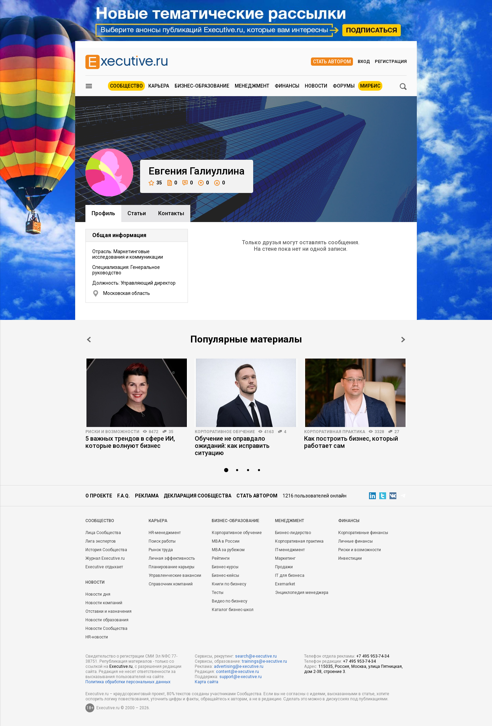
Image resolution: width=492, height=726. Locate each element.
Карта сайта (206, 681)
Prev (88, 339)
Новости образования (106, 620)
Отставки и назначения (108, 611)
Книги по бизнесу (229, 584)
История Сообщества (106, 549)
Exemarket (285, 584)
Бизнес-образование (202, 86)
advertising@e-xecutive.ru (238, 666)
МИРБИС (370, 86)
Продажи (284, 567)
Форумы (344, 86)
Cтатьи (136, 213)
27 (396, 431)
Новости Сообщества (106, 628)
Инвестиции (350, 558)
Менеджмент (252, 86)
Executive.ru (121, 666)
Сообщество (126, 86)
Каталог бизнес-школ (233, 609)
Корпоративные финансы (363, 532)
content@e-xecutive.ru (237, 671)
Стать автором (332, 61)
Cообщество (99, 520)
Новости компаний (103, 602)
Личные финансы (355, 541)
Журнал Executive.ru (105, 558)
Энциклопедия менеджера (301, 592)
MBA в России (226, 541)
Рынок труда (161, 549)
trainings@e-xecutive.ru (264, 661)
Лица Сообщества (103, 532)
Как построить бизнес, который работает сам (351, 442)
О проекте (98, 495)
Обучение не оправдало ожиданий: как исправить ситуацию (232, 445)
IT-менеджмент (290, 549)
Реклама (147, 495)
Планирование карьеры (171, 567)
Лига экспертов (100, 541)
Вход (364, 61)
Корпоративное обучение (225, 431)
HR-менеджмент (165, 532)
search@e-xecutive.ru (256, 656)
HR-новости (96, 637)
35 (155, 183)
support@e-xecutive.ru (240, 676)
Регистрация (391, 61)
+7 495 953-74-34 (372, 656)
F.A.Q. (123, 495)
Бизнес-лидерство (293, 532)
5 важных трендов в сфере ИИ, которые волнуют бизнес (130, 442)
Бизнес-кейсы (225, 575)
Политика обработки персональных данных (127, 681)
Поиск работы (162, 541)
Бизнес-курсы (225, 567)
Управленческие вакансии (175, 575)
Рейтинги (221, 558)
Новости (316, 86)
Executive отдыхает (104, 567)
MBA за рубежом (228, 549)
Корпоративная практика (334, 431)
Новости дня (97, 594)
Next (403, 339)
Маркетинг (285, 558)
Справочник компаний (171, 584)
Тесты (217, 592)
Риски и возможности (112, 431)
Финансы (287, 86)
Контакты (171, 213)
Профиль (103, 213)
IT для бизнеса (289, 575)
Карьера (158, 86)
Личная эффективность (172, 558)
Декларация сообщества (197, 495)
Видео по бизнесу (229, 601)
